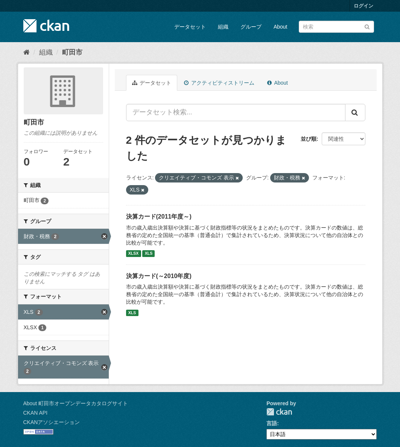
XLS (148, 253)
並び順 (308, 139)
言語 (271, 423)
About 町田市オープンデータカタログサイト (75, 403)
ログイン (363, 6)
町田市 (72, 52)
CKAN (279, 412)
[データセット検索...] (235, 112)
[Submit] (367, 26)
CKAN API (35, 413)
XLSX (133, 253)
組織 (223, 27)
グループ (251, 27)
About (280, 27)
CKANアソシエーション (51, 422)
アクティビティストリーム (219, 83)
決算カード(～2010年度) (159, 276)
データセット (190, 27)
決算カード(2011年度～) (159, 216)
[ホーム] (26, 52)
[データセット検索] (336, 27)
